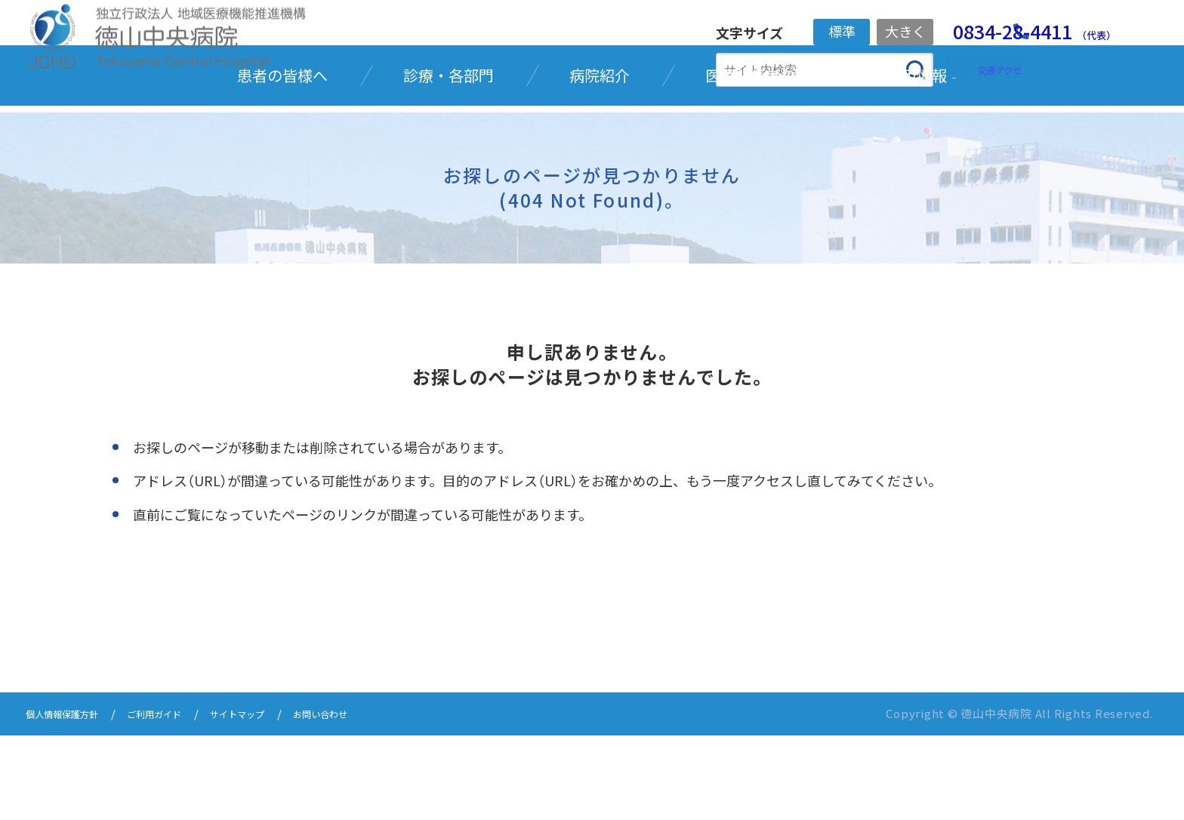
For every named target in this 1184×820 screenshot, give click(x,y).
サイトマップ (276, 799)
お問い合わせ (372, 799)
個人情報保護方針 (71, 799)
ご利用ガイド (179, 799)
